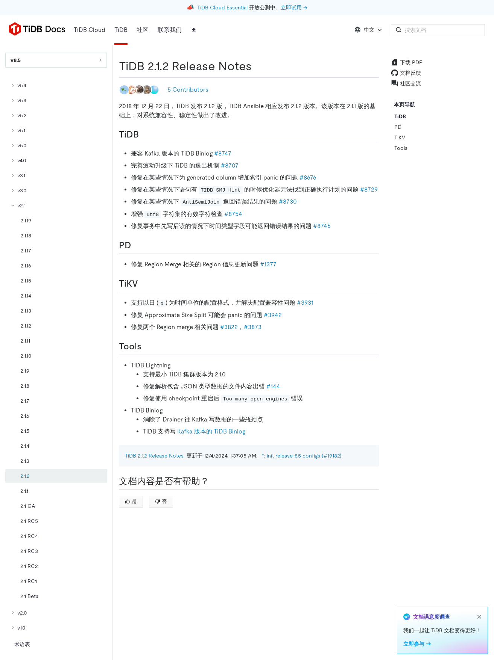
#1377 (268, 264)
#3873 (252, 327)
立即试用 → (294, 8)
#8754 (233, 213)
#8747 (222, 153)
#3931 (305, 302)
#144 (273, 386)
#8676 (307, 177)
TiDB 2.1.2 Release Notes (154, 456)
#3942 (273, 315)
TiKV (399, 137)
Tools (400, 148)
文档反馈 (406, 73)
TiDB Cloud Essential (222, 8)
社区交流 (406, 83)
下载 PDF (406, 62)
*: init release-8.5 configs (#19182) (302, 456)
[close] (479, 617)
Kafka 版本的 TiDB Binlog (211, 431)
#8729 (369, 189)
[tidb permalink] (144, 134)
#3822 (229, 327)
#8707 (230, 165)
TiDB (400, 116)
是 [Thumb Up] (131, 501)
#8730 (288, 201)
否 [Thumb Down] (161, 501)
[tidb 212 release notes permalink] (257, 66)
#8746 (322, 226)
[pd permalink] (137, 245)
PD (397, 127)
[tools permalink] (147, 346)
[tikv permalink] (144, 283)
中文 (368, 30)
